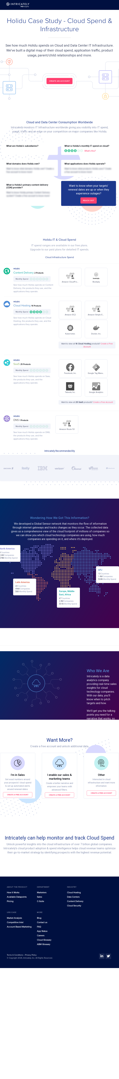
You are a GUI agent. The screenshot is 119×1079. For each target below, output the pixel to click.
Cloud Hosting (22, 305)
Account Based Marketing (19, 927)
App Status (42, 931)
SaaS (16, 364)
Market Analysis (14, 918)
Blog (39, 918)
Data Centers (73, 897)
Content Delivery (23, 272)
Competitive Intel (15, 922)
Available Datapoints (17, 897)
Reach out (88, 200)
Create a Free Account (103, 402)
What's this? (90, 151)
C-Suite (40, 901)
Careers (40, 935)
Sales (39, 897)
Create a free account (17, 795)
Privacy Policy (31, 955)
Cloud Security (74, 906)
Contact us (42, 922)
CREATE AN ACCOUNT (59, 81)
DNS (16, 420)
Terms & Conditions (15, 955)
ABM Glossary (43, 944)
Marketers (41, 892)
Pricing (10, 901)
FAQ (39, 927)
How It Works (13, 892)
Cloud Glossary (44, 940)
